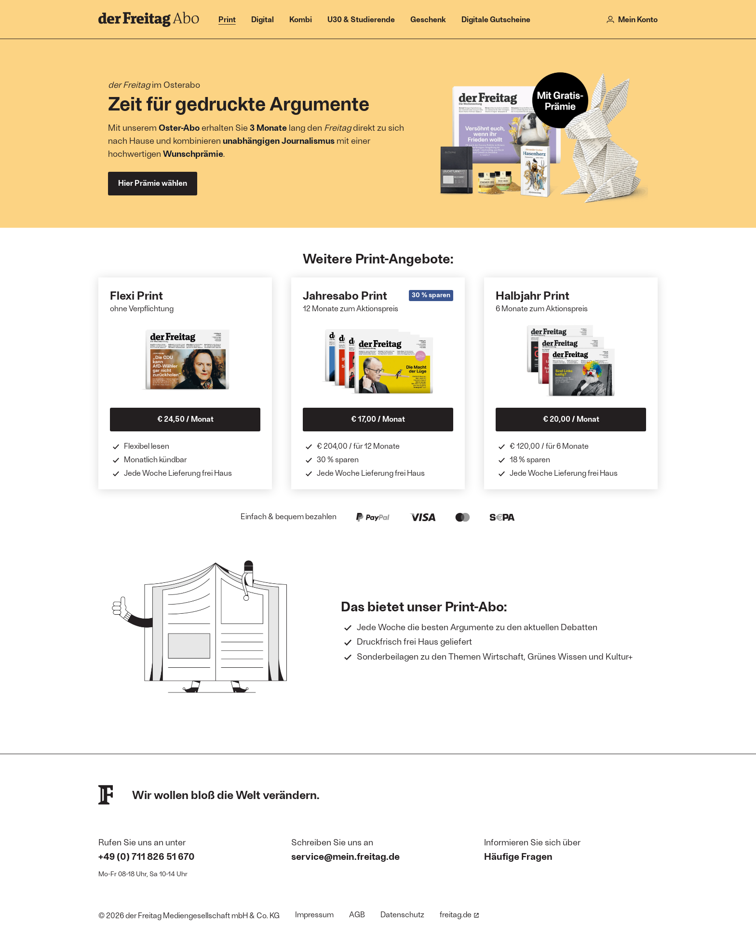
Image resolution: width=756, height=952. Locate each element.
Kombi (300, 19)
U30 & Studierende (361, 19)
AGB (357, 914)
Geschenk (428, 19)
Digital (262, 19)
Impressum (314, 914)
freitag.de (459, 914)
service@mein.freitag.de (345, 856)
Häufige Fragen (518, 856)
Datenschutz (402, 914)
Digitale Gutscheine (495, 19)
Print (227, 19)
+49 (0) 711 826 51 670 (146, 856)
